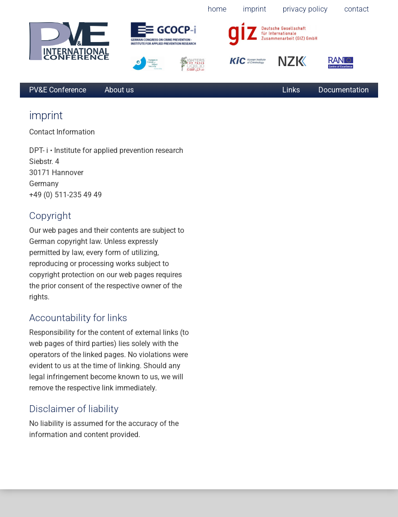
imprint (254, 9)
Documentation (343, 89)
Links (291, 89)
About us (119, 89)
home (217, 9)
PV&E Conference (57, 89)
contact (356, 9)
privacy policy (305, 9)
